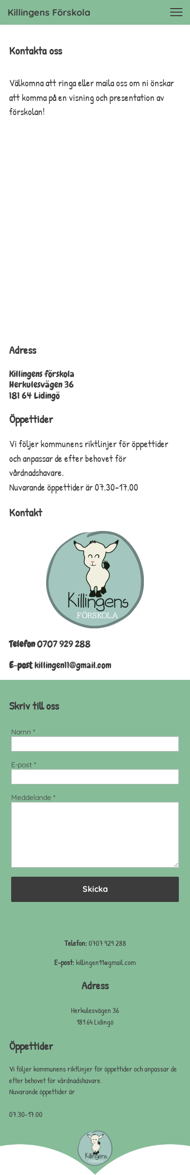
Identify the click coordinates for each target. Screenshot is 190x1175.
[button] (176, 12)
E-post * (23, 765)
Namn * (23, 732)
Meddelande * (33, 797)
